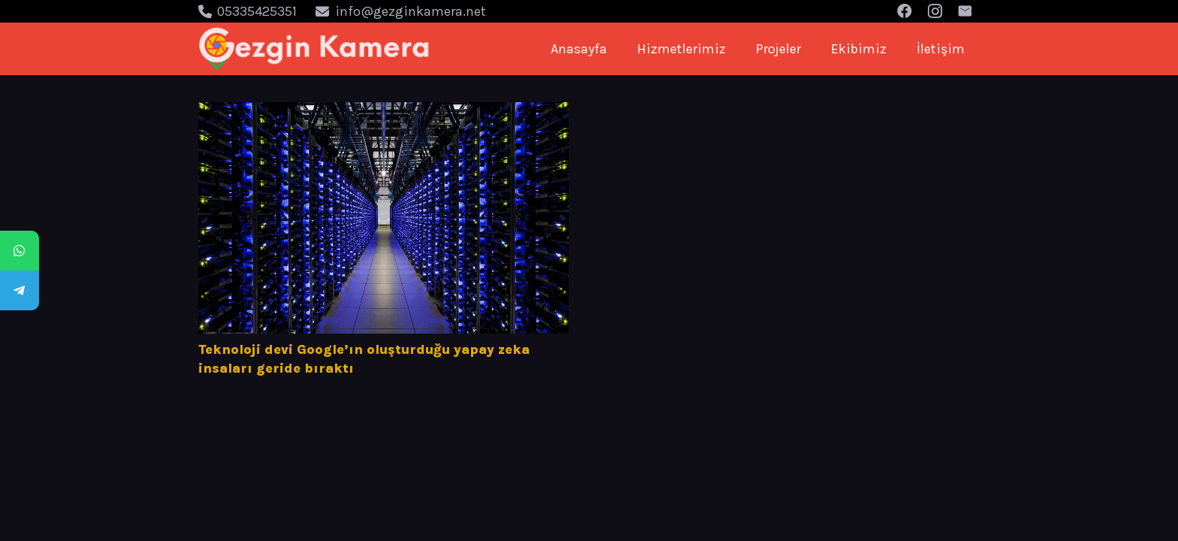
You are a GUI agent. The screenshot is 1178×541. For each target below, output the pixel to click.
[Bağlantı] (314, 48)
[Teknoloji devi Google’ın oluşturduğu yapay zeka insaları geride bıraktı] (383, 218)
